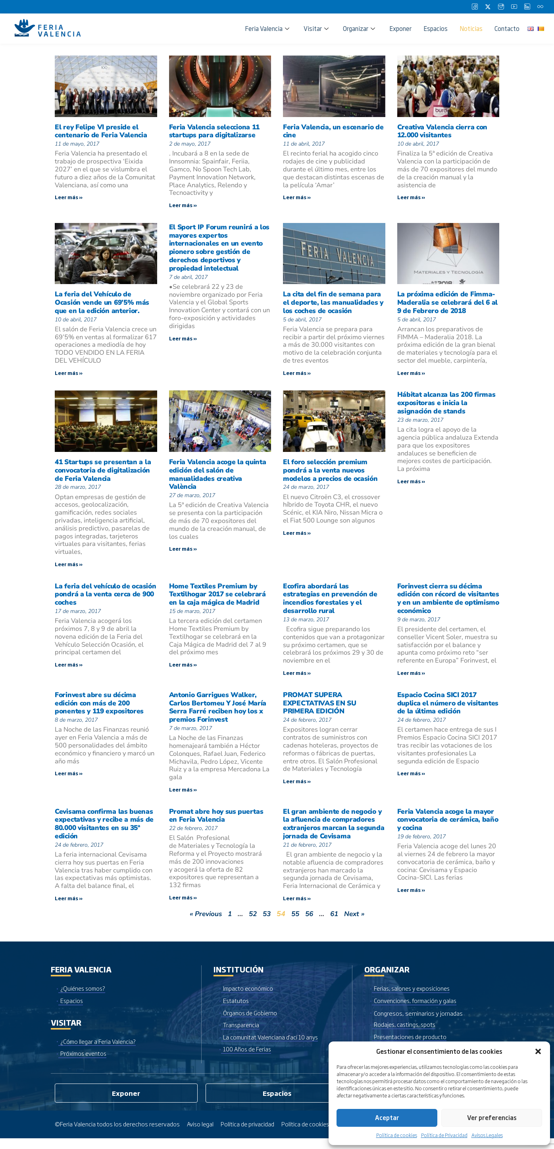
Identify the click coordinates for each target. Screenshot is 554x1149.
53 (266, 923)
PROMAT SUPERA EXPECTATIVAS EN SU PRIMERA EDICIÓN (321, 709)
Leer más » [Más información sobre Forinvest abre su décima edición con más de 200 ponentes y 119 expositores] (69, 780)
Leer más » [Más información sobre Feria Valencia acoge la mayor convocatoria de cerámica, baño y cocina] (411, 899)
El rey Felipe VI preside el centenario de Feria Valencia (102, 131)
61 (336, 923)
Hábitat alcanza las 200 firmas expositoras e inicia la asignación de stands (447, 405)
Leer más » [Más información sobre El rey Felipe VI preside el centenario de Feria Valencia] (69, 198)
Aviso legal (201, 1134)
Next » (357, 923)
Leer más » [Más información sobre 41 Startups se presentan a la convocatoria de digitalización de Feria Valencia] (69, 567)
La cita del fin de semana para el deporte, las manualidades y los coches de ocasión (334, 303)
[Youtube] (514, 7)
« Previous (203, 923)
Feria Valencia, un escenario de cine (329, 131)
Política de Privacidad (444, 1135)
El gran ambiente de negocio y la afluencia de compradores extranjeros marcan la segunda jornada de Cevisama (333, 831)
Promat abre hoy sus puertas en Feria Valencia (217, 823)
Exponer (400, 28)
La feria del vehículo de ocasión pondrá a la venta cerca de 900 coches (97, 598)
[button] (538, 1051)
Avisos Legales (487, 1135)
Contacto (506, 28)
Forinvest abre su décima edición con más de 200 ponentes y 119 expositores (101, 709)
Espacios (435, 28)
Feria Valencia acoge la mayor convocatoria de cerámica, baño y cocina (446, 827)
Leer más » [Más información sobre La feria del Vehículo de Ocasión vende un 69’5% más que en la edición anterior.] (69, 375)
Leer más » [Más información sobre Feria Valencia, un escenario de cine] (297, 198)
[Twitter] (488, 7)
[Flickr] (540, 7)
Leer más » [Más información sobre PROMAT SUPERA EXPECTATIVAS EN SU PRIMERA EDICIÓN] (297, 788)
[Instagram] (501, 7)
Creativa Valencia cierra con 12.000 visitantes (443, 131)
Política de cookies (396, 1135)
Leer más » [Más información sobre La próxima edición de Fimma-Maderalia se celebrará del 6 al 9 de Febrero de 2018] (411, 375)
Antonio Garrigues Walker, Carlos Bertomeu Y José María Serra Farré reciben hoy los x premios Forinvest (219, 713)
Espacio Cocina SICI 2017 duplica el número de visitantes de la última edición (447, 709)
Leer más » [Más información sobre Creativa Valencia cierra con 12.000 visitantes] (411, 198)
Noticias (471, 28)
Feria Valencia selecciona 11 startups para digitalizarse (216, 131)
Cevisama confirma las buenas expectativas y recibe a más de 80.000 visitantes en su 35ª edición (105, 831)
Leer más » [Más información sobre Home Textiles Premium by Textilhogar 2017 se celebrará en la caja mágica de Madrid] (183, 669)
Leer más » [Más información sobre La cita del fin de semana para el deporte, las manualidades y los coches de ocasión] (297, 375)
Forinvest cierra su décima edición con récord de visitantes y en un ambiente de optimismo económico (448, 603)
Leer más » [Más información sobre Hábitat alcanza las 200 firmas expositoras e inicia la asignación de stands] (411, 484)
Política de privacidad (249, 1134)
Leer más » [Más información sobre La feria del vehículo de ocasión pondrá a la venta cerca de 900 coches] (69, 669)
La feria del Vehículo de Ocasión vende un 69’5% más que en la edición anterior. (103, 303)
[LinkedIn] (527, 7)
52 (252, 923)
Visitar (316, 28)
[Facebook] (475, 7)
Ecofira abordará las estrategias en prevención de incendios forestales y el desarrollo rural (331, 603)
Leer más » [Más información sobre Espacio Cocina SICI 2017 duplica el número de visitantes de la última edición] (411, 780)
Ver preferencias (492, 1117)
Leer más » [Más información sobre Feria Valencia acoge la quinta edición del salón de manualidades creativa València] (183, 553)
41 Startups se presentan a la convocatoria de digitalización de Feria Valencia (104, 472)
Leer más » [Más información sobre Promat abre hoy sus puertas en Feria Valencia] (183, 905)
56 (310, 923)
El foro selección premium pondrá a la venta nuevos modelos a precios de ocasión (332, 472)
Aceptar (387, 1117)
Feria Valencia (267, 28)
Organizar (359, 28)
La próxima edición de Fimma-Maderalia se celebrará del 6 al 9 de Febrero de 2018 (448, 303)
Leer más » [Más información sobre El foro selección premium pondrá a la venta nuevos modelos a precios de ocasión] (297, 536)
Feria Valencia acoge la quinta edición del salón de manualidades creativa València (219, 477)
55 (296, 923)
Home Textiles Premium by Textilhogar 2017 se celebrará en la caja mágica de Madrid (219, 598)
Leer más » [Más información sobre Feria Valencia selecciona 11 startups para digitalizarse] (183, 205)
